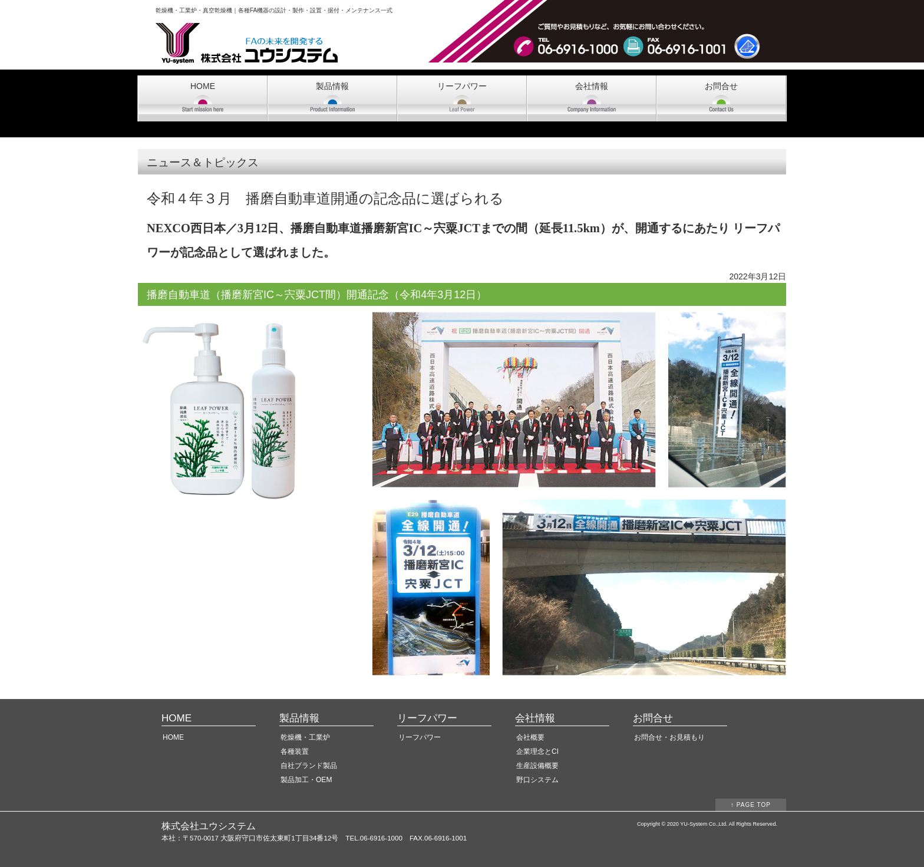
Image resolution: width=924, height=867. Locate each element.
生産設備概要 (537, 765)
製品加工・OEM (306, 780)
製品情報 (332, 86)
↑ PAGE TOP (751, 805)
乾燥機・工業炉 (305, 737)
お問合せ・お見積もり (669, 737)
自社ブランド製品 (308, 765)
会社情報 (591, 86)
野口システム (537, 780)
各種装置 (294, 751)
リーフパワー (462, 86)
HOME (202, 86)
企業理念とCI (537, 751)
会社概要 (530, 737)
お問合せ (721, 86)
